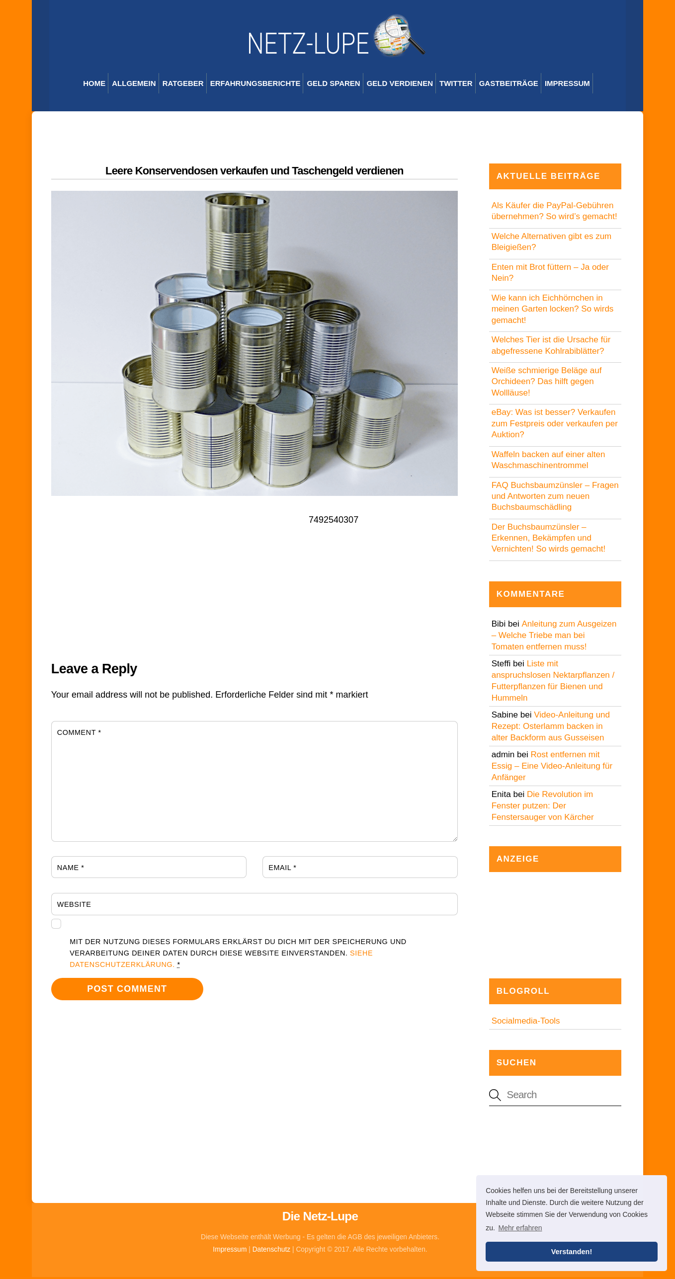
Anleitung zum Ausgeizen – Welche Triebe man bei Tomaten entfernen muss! (554, 637)
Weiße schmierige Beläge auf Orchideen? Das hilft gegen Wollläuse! (547, 383)
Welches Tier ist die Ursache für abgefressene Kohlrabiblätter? (551, 347)
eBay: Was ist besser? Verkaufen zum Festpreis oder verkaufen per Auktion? (555, 425)
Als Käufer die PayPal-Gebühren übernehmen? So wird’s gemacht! (554, 213)
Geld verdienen (400, 85)
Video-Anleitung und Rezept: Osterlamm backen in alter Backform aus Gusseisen (551, 728)
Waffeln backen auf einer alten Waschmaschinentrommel (548, 461)
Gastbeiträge (508, 85)
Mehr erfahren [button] (520, 1228)
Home (94, 85)
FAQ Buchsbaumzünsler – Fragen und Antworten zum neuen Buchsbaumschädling (555, 497)
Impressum (567, 85)
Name (70, 869)
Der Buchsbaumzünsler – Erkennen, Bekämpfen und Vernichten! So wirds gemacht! (549, 539)
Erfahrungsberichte (255, 85)
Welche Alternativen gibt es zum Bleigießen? (552, 244)
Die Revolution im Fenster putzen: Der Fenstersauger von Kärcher (543, 807)
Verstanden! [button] (571, 1252)
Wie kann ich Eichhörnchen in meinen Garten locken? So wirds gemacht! (553, 310)
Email (282, 869)
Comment (79, 734)
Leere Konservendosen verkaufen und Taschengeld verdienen (254, 172)
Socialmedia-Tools (526, 1023)
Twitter (456, 85)
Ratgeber (183, 85)
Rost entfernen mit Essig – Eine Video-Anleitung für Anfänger (552, 767)
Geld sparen (333, 85)
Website (74, 906)
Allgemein (134, 85)
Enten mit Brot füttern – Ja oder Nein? (550, 274)
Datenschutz (272, 1251)
